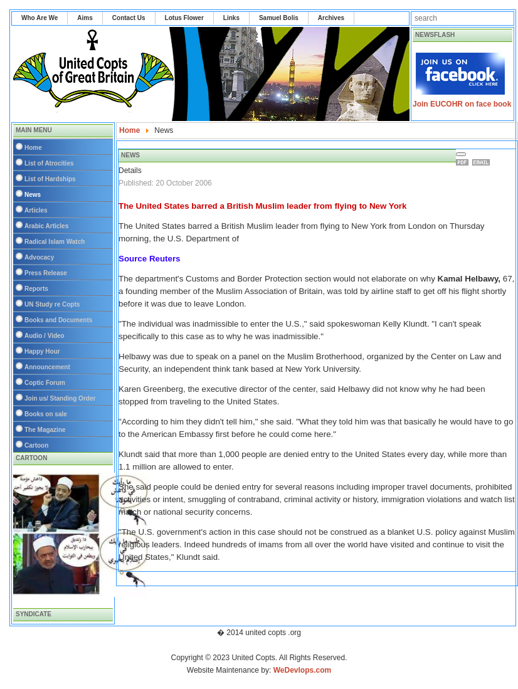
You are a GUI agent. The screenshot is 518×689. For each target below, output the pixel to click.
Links (231, 17)
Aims (84, 17)
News (32, 194)
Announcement (47, 367)
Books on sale (45, 414)
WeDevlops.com (302, 670)
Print (464, 162)
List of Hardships (50, 179)
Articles (36, 210)
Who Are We (39, 17)
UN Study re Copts (52, 304)
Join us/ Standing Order (59, 398)
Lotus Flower (184, 17)
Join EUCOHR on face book (462, 104)
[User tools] (461, 154)
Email (483, 162)
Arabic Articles (46, 226)
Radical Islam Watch (54, 241)
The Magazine (45, 429)
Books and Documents (58, 320)
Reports (36, 288)
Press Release (45, 273)
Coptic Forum (44, 382)
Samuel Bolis (279, 17)
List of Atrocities (49, 163)
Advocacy (39, 257)
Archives (331, 17)
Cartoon (36, 445)
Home (33, 147)
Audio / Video (44, 335)
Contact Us (128, 17)
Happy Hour (42, 351)
